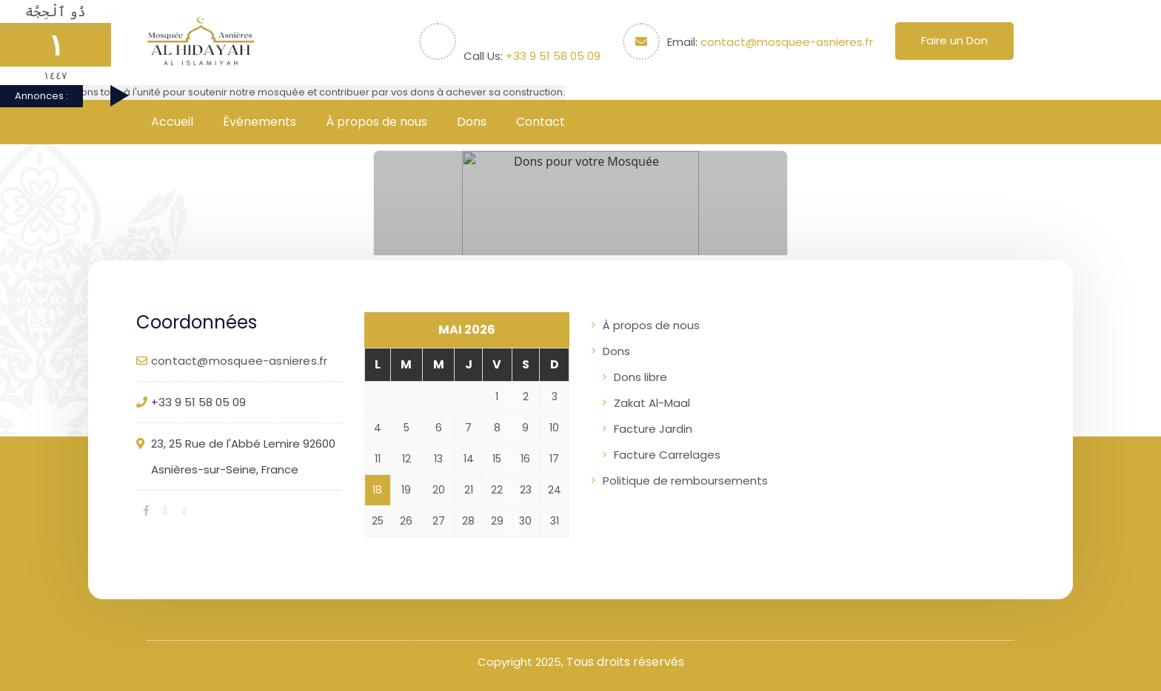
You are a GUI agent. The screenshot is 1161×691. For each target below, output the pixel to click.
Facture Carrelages (667, 454)
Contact (540, 121)
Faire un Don (954, 40)
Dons (471, 121)
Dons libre (640, 377)
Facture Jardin (653, 428)
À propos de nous (376, 121)
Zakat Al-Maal (652, 403)
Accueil (172, 121)
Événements (259, 121)
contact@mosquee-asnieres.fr (786, 42)
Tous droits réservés (625, 661)
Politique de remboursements (685, 480)
